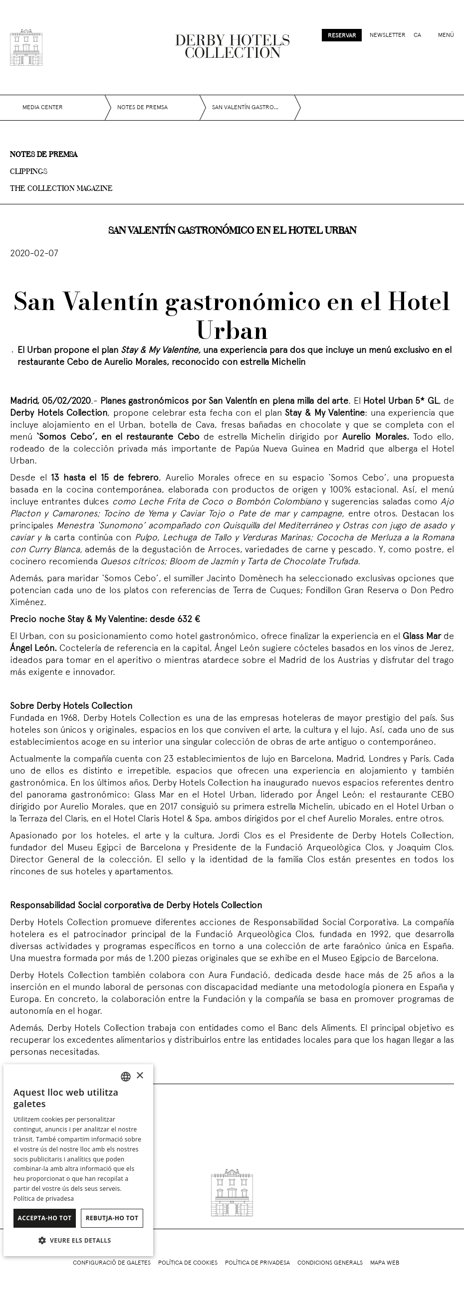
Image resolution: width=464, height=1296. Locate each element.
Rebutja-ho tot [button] (112, 1218)
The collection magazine (61, 189)
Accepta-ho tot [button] (45, 1218)
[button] (78, 1240)
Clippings (28, 172)
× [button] (139, 1076)
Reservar (342, 35)
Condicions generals (330, 1263)
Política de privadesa (257, 1263)
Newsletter (388, 35)
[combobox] (126, 1077)
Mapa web (384, 1263)
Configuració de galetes (112, 1263)
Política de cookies (188, 1263)
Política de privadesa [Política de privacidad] (43, 1198)
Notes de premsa (43, 155)
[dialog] (78, 1160)
